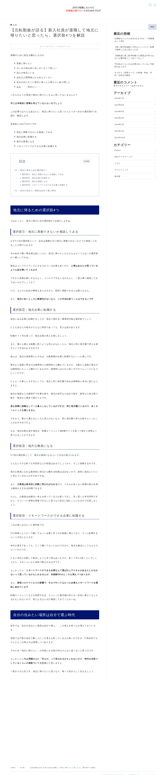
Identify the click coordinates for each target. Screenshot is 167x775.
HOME (13, 755)
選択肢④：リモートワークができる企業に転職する (49, 189)
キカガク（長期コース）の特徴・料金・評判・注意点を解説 (133, 78)
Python (117, 154)
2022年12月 (119, 142)
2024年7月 (119, 102)
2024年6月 (119, 109)
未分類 (14, 29)
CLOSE (86, 165)
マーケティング (121, 174)
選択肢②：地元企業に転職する (40, 182)
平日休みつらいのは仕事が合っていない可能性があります (134, 69)
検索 (152, 30)
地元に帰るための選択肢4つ (38, 174)
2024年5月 (119, 115)
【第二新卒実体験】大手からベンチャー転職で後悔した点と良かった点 (134, 52)
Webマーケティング (123, 161)
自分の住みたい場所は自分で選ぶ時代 (43, 195)
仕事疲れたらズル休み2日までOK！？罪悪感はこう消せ (134, 44)
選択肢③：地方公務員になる (39, 185)
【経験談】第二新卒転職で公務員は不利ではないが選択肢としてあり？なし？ (134, 61)
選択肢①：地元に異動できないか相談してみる (47, 178)
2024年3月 (119, 128)
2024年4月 (119, 122)
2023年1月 (119, 135)
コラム (117, 167)
